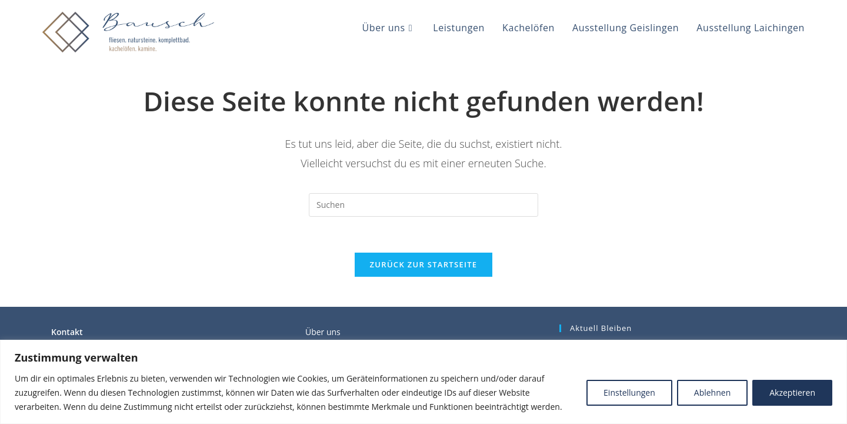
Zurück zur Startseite (424, 264)
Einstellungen (629, 392)
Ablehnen (712, 392)
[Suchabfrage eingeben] (423, 205)
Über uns (323, 331)
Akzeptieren (792, 392)
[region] (423, 382)
